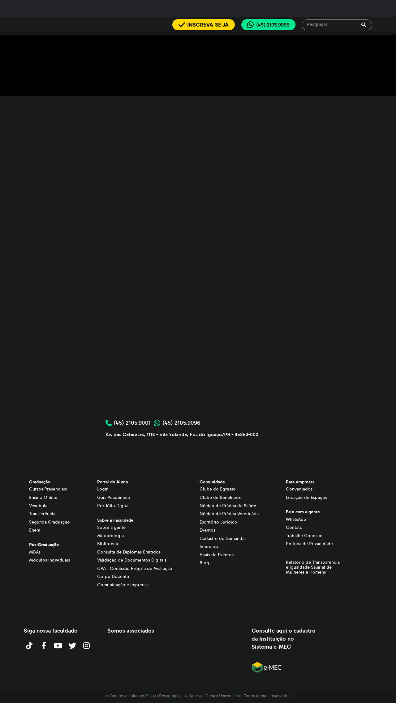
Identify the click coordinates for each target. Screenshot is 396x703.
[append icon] (363, 25)
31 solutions (134, 695)
